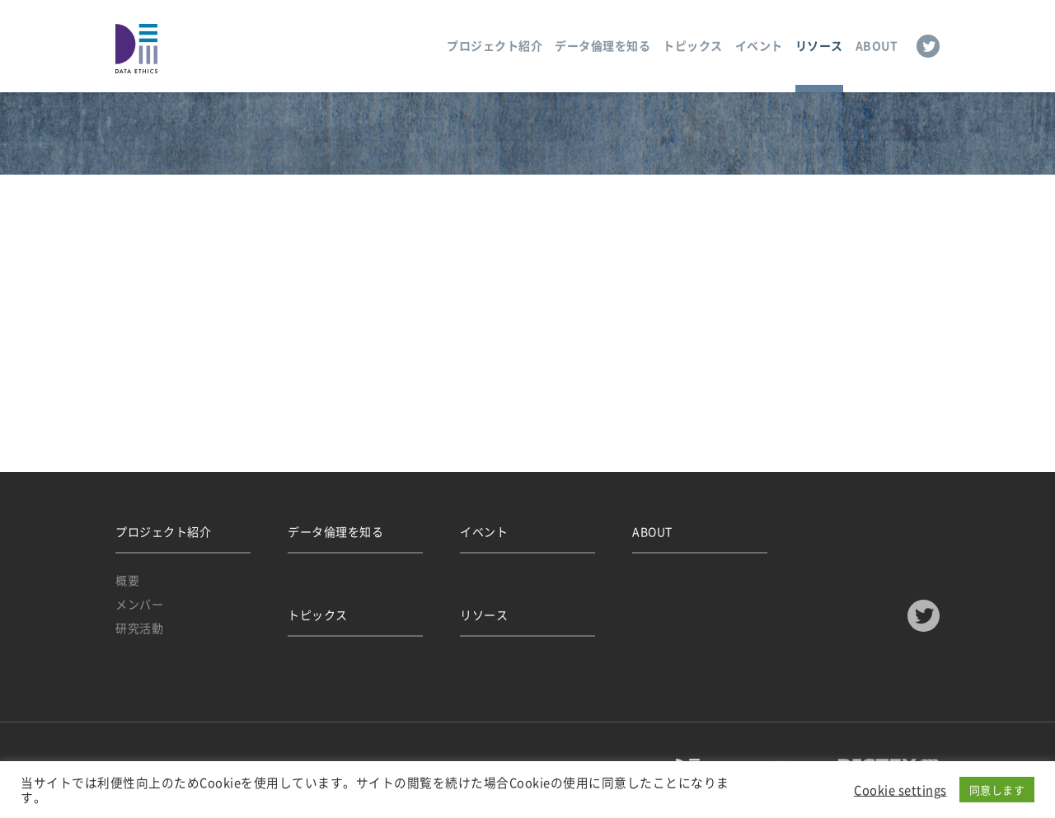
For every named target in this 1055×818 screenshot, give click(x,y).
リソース (819, 45)
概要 (127, 580)
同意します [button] (997, 789)
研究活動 (139, 627)
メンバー (139, 604)
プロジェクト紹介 (494, 45)
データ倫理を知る (602, 45)
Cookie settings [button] (900, 790)
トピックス (693, 45)
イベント (759, 45)
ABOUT (877, 45)
